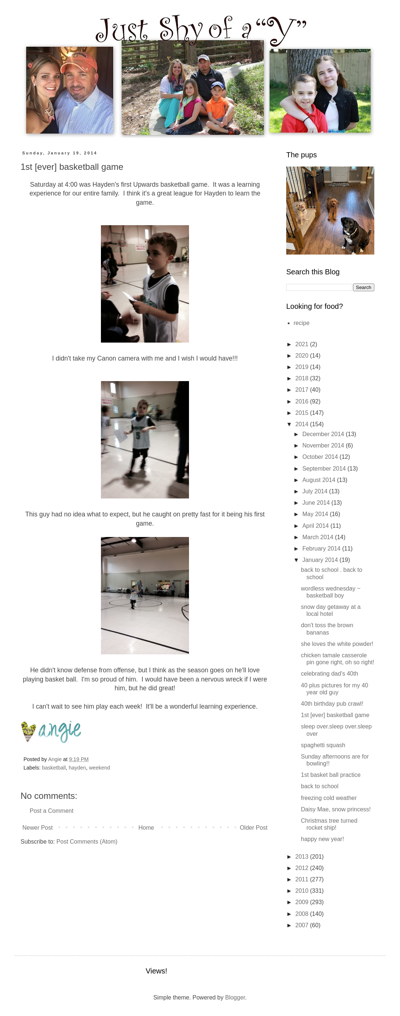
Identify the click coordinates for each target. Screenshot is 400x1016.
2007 (302, 925)
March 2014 (318, 537)
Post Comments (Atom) (87, 841)
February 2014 (322, 548)
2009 (302, 902)
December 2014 (324, 434)
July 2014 (315, 491)
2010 (302, 891)
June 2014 (316, 503)
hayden (77, 768)
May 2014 (316, 514)
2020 (302, 355)
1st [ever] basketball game (335, 715)
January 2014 (320, 560)
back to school (319, 786)
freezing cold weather (329, 798)
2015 (302, 413)
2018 (302, 378)
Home (146, 828)
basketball (54, 768)
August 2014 (319, 480)
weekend (99, 768)
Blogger (235, 997)
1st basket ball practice (331, 775)
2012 (302, 868)
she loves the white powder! (337, 644)
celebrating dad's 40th (329, 673)
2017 (302, 390)
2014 (302, 424)
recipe (302, 323)
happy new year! (322, 839)
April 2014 (316, 526)
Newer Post (37, 828)
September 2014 (325, 468)
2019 (302, 367)
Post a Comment (51, 811)
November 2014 (324, 445)
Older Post (254, 828)
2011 (302, 879)
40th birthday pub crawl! (332, 704)
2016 (302, 401)
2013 (302, 857)
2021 (302, 344)
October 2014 (320, 457)
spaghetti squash (323, 745)
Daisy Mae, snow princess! (336, 809)
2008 (302, 914)
